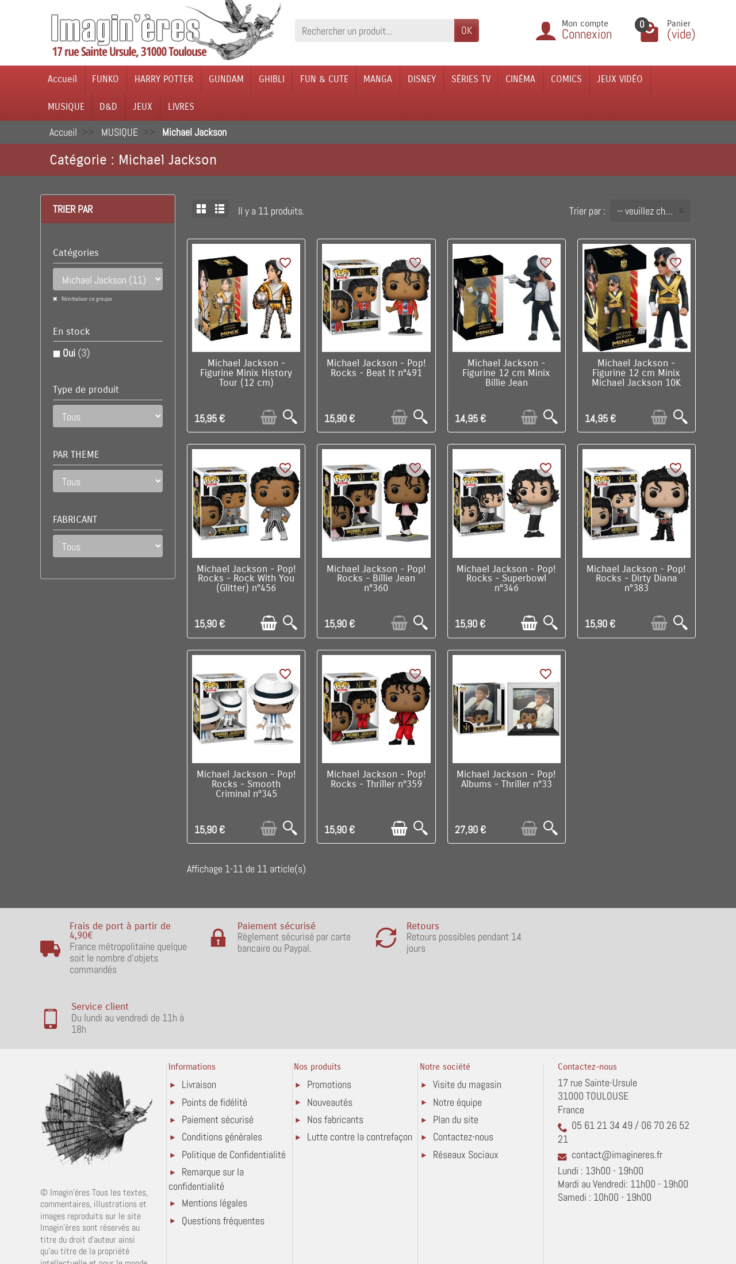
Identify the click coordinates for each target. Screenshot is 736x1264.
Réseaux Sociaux (466, 1094)
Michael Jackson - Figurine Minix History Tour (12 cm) (246, 373)
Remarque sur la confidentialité (206, 1118)
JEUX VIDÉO (620, 79)
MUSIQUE (66, 106)
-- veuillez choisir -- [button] (653, 210)
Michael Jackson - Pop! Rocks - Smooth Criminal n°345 (246, 784)
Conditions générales (222, 1076)
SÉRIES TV (470, 79)
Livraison (199, 1024)
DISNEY (422, 79)
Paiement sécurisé (218, 1059)
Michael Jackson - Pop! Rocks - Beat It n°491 (376, 368)
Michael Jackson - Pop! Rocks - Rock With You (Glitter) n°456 (246, 579)
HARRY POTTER (164, 79)
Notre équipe (457, 1041)
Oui (76, 352)
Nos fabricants (335, 1059)
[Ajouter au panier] (269, 417)
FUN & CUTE (324, 79)
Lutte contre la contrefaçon (359, 1076)
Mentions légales (214, 1143)
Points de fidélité (214, 1041)
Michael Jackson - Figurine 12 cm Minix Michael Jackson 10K (636, 373)
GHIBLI (272, 79)
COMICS (566, 79)
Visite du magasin (467, 1024)
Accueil (62, 79)
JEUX (142, 106)
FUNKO (105, 79)
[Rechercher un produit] (374, 30)
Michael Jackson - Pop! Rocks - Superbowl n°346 (506, 579)
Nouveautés (329, 1041)
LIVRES (181, 106)
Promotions (329, 1024)
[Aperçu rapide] (290, 417)
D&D (108, 106)
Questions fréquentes (223, 1160)
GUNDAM (226, 79)
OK (466, 30)
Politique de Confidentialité (234, 1094)
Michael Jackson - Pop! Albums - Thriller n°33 (506, 779)
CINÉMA (520, 79)
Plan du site (455, 1059)
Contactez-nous (463, 1076)
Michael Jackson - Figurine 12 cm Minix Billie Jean (506, 373)
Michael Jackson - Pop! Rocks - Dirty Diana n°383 (636, 579)
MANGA (377, 79)
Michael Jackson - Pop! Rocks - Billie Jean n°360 (376, 579)
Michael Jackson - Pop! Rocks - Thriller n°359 (376, 779)
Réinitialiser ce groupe (86, 298)
